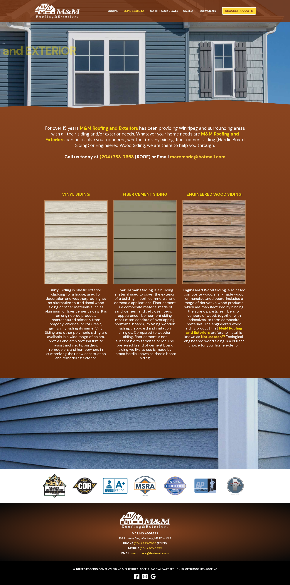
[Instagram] (145, 576)
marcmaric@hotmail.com (197, 157)
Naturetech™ (213, 336)
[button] (239, 11)
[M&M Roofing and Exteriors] (57, 11)
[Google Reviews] (153, 576)
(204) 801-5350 (151, 548)
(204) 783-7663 (117, 157)
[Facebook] (137, 576)
